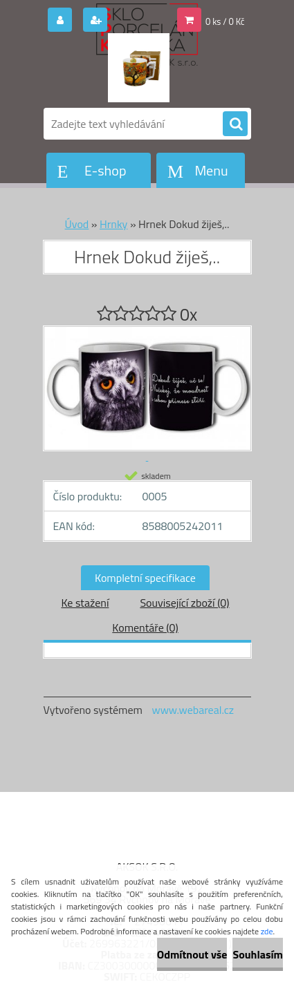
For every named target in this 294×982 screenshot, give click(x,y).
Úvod (77, 224)
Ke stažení (85, 602)
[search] (235, 124)
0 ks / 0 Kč (225, 21)
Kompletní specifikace (145, 577)
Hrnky (113, 224)
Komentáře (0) (145, 627)
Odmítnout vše (192, 954)
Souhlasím (257, 954)
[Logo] (139, 67)
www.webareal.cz (192, 709)
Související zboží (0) (184, 602)
